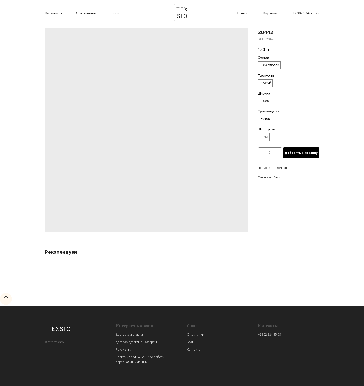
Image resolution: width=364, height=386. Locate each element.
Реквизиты (123, 349)
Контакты (194, 349)
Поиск (242, 13)
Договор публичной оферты (136, 342)
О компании (86, 13)
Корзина (270, 13)
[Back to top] (6, 299)
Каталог (52, 13)
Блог (115, 13)
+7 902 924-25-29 (305, 13)
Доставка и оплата (129, 334)
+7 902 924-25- (268, 334)
